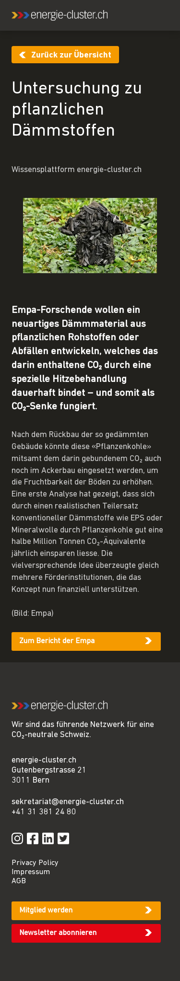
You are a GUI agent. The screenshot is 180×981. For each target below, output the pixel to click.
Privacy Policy (35, 863)
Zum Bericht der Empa (57, 641)
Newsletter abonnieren (57, 933)
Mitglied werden (45, 910)
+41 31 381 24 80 (44, 812)
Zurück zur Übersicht (71, 55)
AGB (19, 881)
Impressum (31, 872)
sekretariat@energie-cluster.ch (68, 802)
